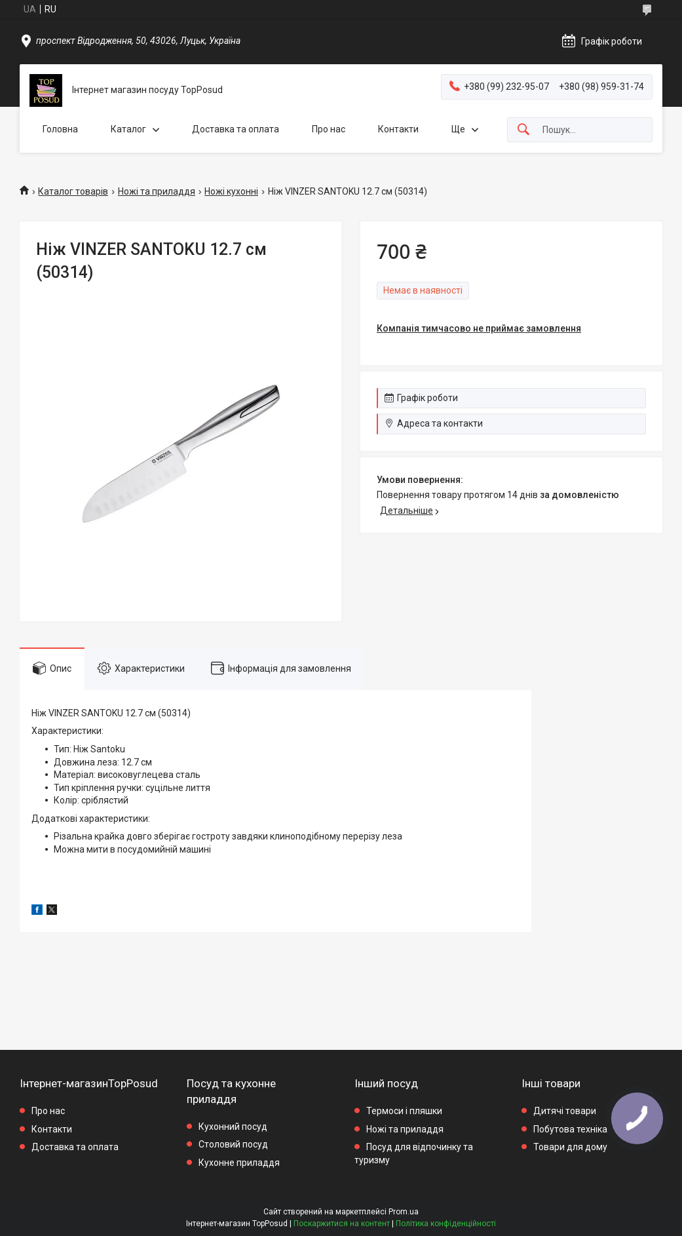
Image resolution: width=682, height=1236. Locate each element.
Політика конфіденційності (446, 1223)
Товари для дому (570, 1147)
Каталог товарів (73, 191)
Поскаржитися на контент (342, 1223)
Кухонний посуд (233, 1126)
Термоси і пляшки (404, 1111)
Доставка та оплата (235, 129)
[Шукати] (523, 130)
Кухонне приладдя (239, 1162)
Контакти (398, 129)
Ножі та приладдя (156, 191)
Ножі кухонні (231, 191)
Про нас (328, 129)
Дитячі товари (564, 1111)
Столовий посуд (233, 1144)
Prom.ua (403, 1211)
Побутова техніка (570, 1129)
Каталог (128, 129)
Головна (60, 129)
